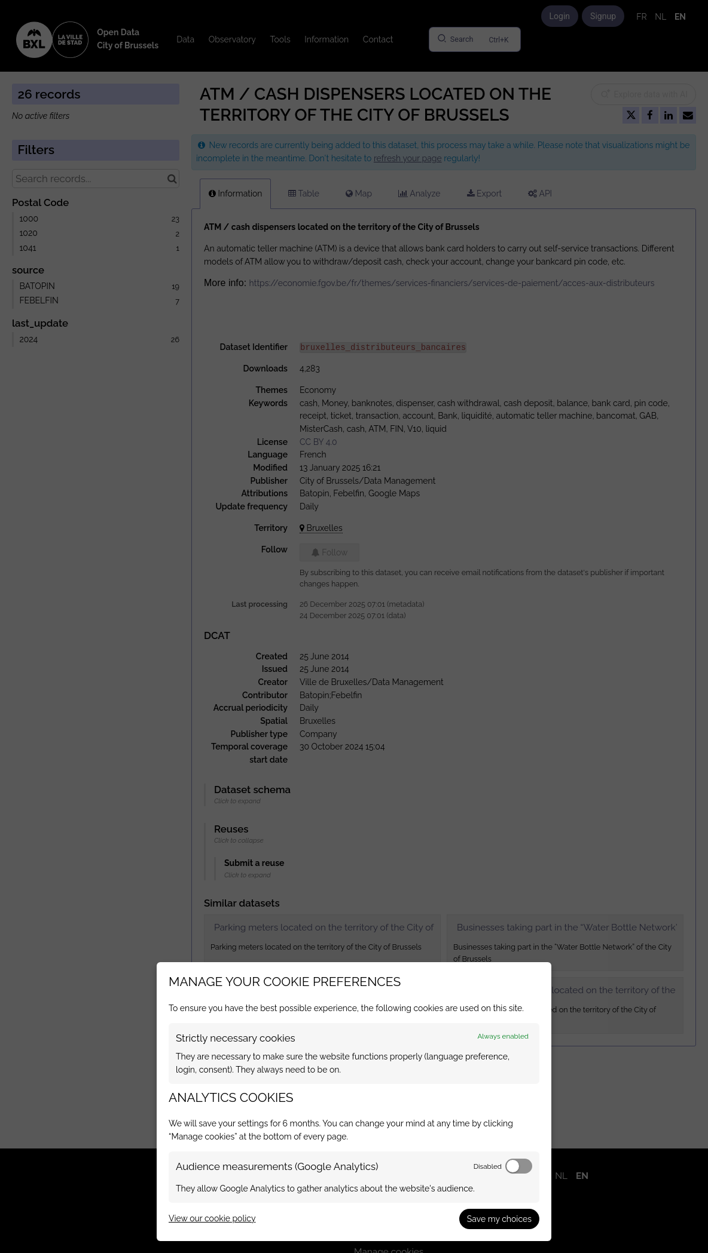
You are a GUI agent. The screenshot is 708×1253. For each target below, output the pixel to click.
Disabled (488, 1166)
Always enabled (503, 1036)
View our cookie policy (212, 1218)
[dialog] (354, 1101)
